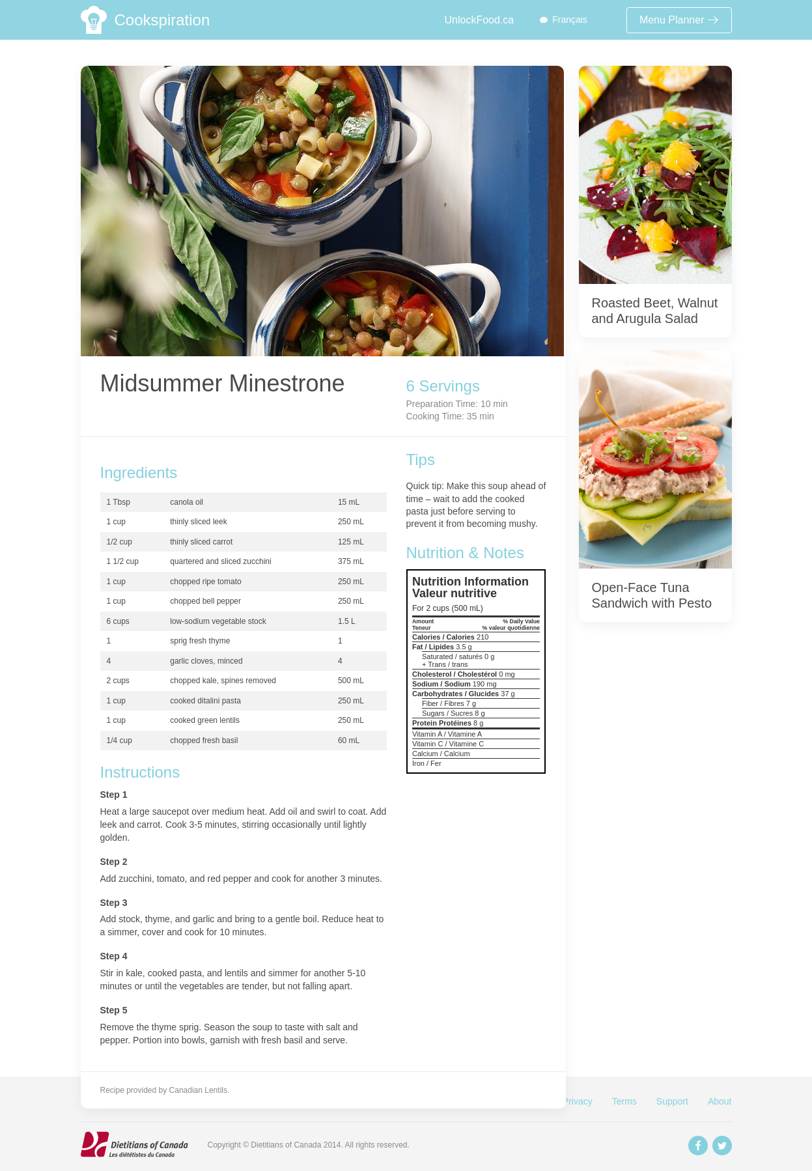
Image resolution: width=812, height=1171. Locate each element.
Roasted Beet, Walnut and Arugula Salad (655, 311)
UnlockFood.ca (479, 19)
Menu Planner (679, 19)
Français (569, 19)
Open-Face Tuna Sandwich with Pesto (652, 595)
